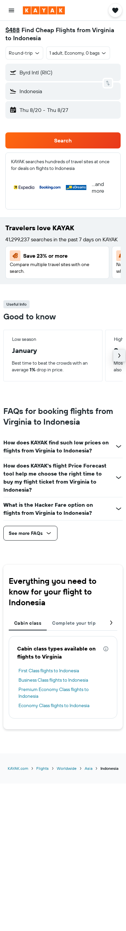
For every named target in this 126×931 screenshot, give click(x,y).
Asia (88, 768)
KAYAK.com (18, 768)
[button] (11, 10)
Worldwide (67, 768)
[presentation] (106, 649)
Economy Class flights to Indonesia (53, 705)
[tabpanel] (63, 677)
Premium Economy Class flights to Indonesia (53, 692)
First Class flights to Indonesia (48, 671)
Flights (42, 768)
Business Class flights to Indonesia (53, 680)
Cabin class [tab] (27, 623)
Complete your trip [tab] (74, 623)
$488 (12, 30)
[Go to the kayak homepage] (44, 10)
